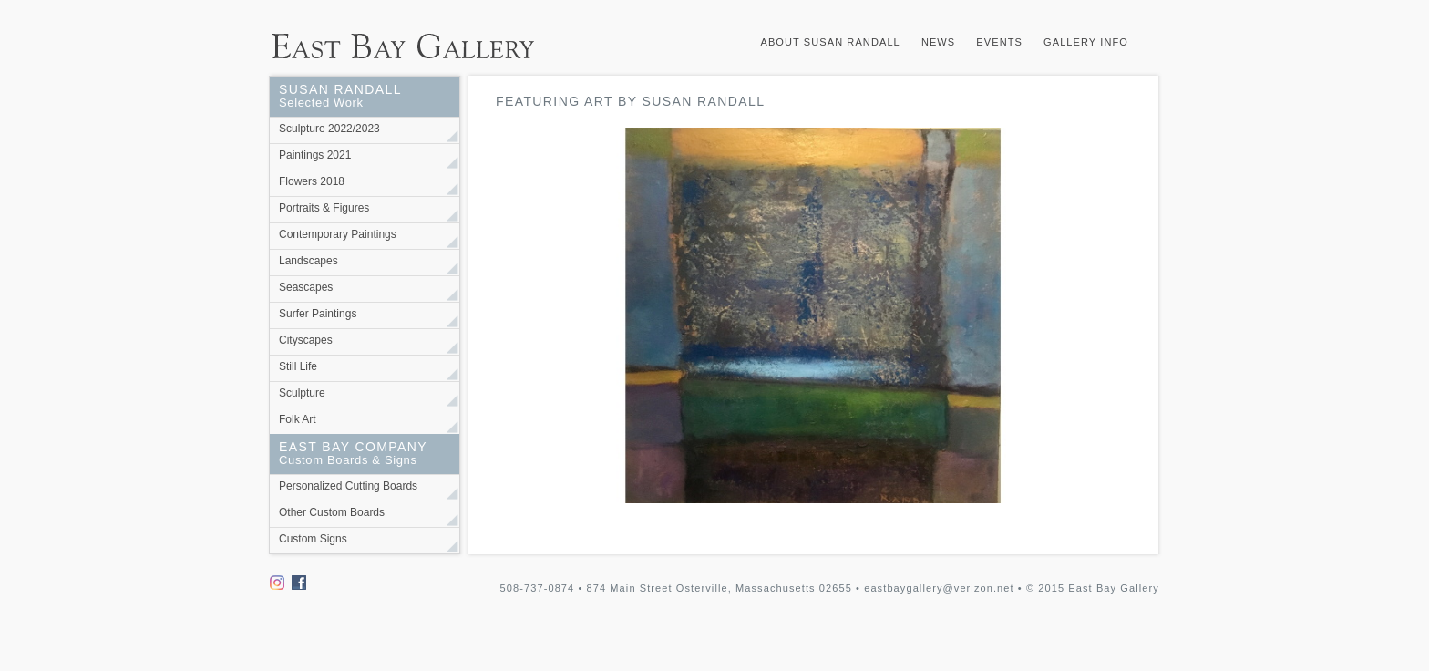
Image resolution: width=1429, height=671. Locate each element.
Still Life (298, 366)
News (938, 41)
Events (999, 41)
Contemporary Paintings (337, 234)
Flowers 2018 (311, 181)
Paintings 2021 (315, 155)
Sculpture (302, 393)
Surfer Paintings (317, 313)
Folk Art (297, 419)
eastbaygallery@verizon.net (939, 588)
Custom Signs (313, 538)
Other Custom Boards (332, 512)
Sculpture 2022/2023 (329, 128)
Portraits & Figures (324, 207)
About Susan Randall (830, 41)
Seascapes (306, 287)
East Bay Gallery (411, 38)
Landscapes (308, 260)
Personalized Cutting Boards (348, 486)
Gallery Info (1085, 41)
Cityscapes (306, 340)
